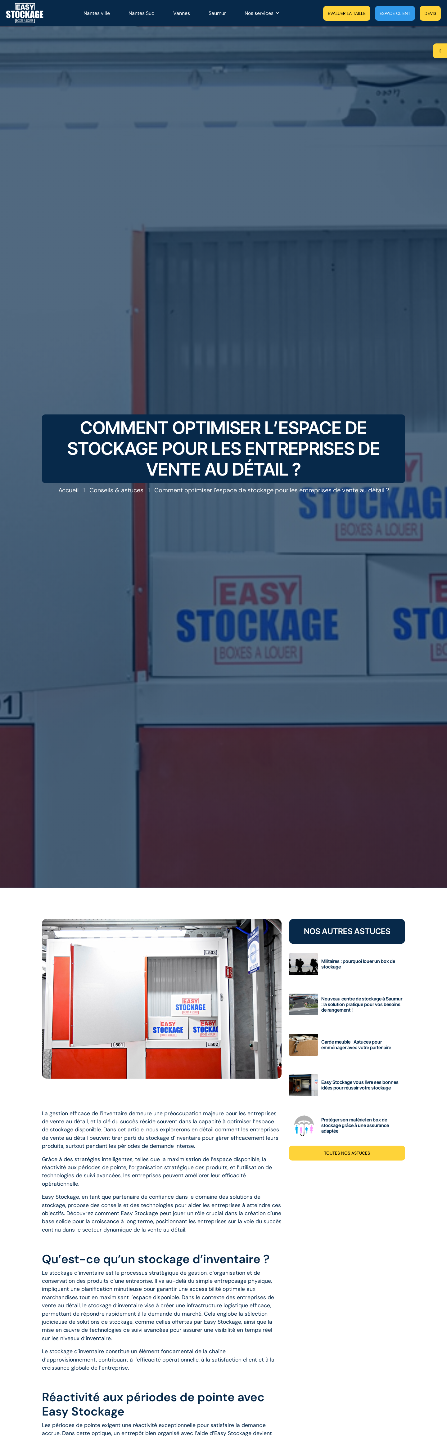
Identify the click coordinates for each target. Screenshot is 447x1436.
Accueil (68, 490)
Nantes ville (97, 13)
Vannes (181, 13)
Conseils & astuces (116, 490)
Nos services (259, 13)
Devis (430, 13)
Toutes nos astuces (347, 1153)
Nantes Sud (142, 13)
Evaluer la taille (347, 13)
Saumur (217, 13)
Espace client (395, 13)
